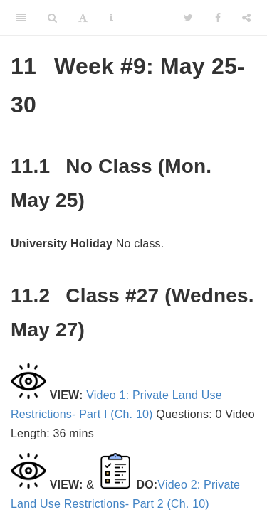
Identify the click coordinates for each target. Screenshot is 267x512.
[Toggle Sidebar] (21, 18)
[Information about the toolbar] (111, 18)
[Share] (246, 18)
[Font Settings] (83, 18)
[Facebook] (217, 18)
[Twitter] (188, 18)
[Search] (52, 18)
